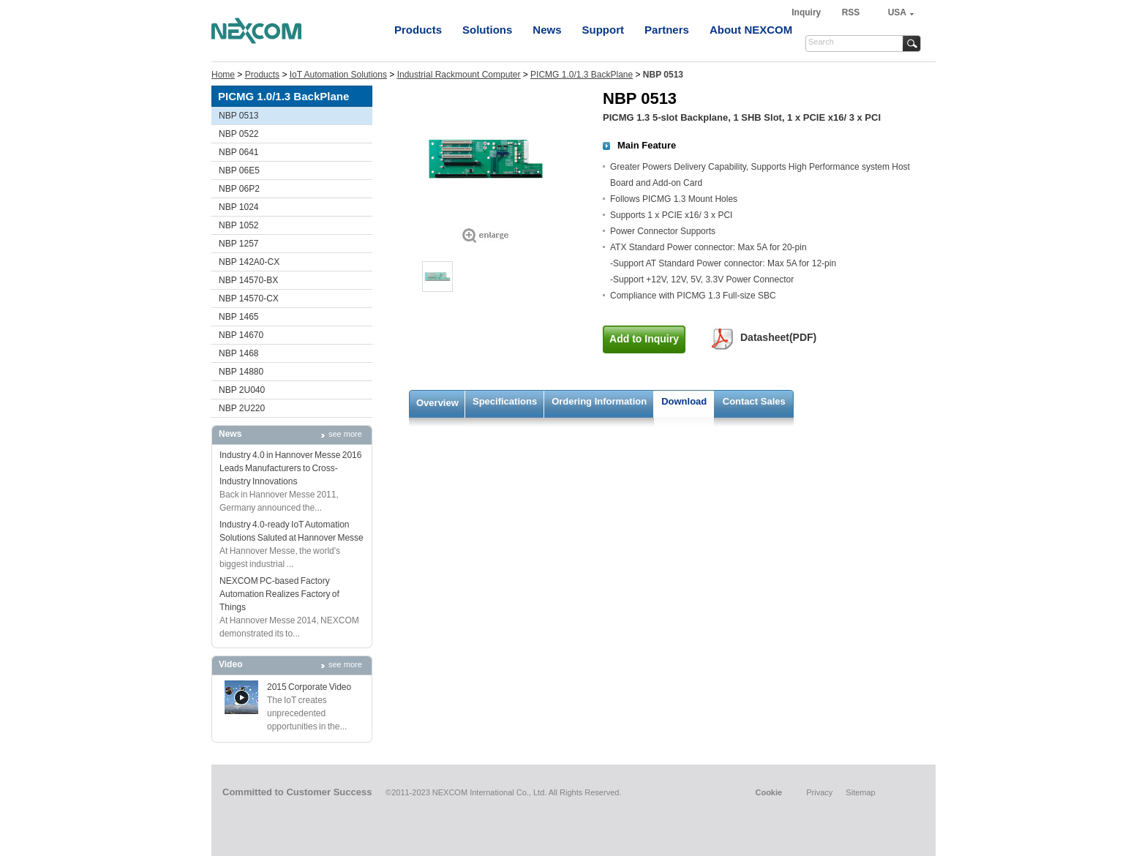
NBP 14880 (241, 372)
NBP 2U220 (242, 408)
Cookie (768, 792)
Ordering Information (599, 401)
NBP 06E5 (239, 170)
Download (684, 401)
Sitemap (860, 792)
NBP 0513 (239, 115)
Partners (666, 29)
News (547, 29)
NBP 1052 (239, 225)
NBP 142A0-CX (249, 262)
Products (418, 29)
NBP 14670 (241, 335)
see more (345, 433)
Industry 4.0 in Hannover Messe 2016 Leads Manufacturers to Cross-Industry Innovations (290, 468)
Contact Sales (754, 401)
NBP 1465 (239, 317)
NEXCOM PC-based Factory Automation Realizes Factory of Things (279, 594)
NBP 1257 (239, 244)
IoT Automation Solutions (338, 75)
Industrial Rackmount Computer (459, 75)
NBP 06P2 (239, 189)
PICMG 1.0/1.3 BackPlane (581, 75)
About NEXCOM (751, 29)
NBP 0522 (239, 134)
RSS (851, 12)
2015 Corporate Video (309, 687)
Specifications (505, 401)
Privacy (819, 792)
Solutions (487, 29)
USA (897, 12)
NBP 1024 (239, 207)
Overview (437, 402)
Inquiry (807, 12)
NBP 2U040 (242, 390)
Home (223, 75)
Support (603, 29)
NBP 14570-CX (249, 298)
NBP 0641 (239, 152)
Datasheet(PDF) (778, 337)
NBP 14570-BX (248, 280)
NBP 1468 (239, 353)
